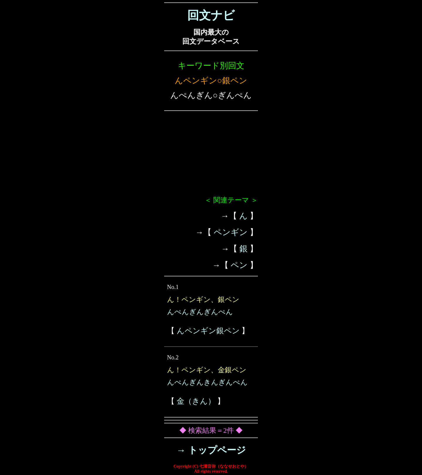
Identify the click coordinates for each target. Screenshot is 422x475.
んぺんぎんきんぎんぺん (207, 382)
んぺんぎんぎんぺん (200, 312)
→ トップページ (211, 450)
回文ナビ (211, 15)
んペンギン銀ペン (208, 331)
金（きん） (196, 401)
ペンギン (231, 232)
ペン (239, 265)
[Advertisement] (211, 155)
